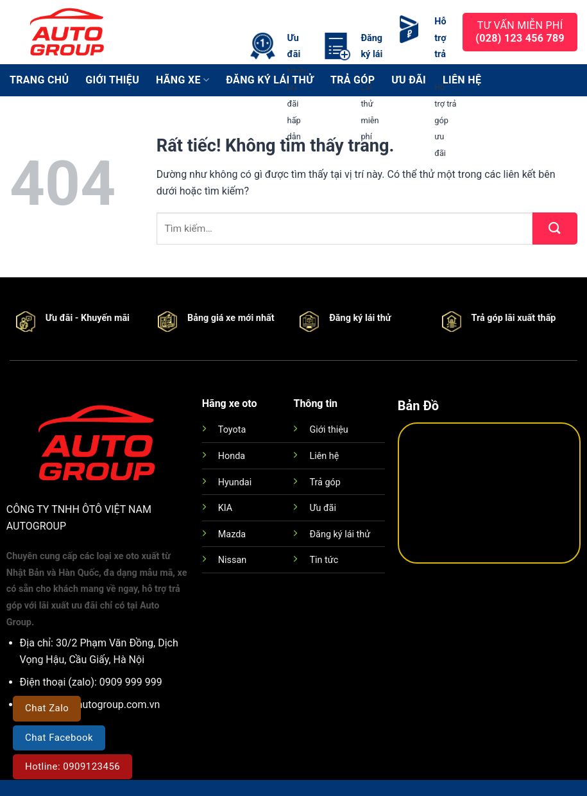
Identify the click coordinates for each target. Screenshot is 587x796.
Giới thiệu (112, 80)
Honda (231, 456)
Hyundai (234, 482)
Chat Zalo (47, 708)
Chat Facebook (59, 737)
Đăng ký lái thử (339, 534)
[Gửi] (554, 228)
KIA (225, 508)
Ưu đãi (322, 508)
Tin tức (323, 560)
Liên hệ (324, 456)
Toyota (232, 429)
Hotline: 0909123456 (72, 766)
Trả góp (324, 482)
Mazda (232, 534)
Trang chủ (39, 80)
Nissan (232, 560)
